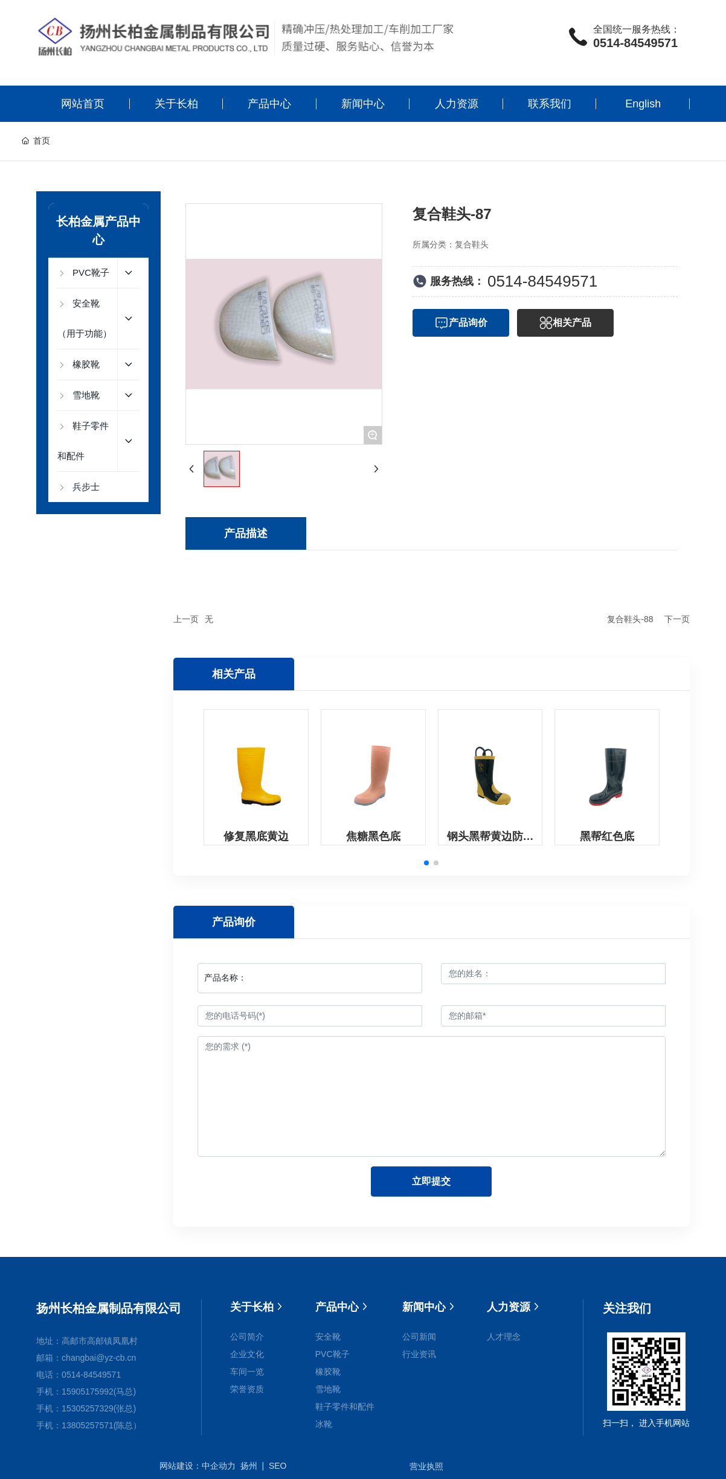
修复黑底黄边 (256, 836)
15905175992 (88, 1391)
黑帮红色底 (607, 836)
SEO (278, 1466)
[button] (426, 862)
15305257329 (88, 1408)
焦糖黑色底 (373, 836)
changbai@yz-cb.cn (99, 1358)
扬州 (248, 1466)
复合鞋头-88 (630, 619)
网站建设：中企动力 (197, 1466)
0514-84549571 (635, 42)
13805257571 (88, 1425)
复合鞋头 (472, 244)
